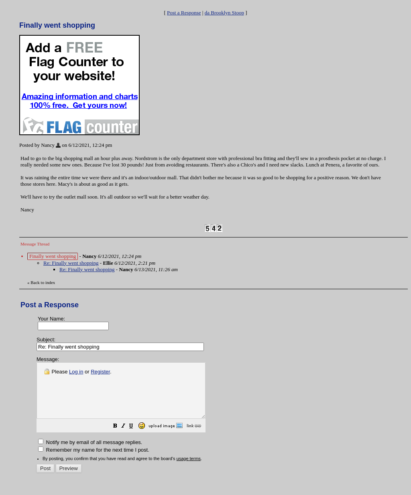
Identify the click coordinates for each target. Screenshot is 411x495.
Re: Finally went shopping (71, 263)
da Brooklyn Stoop (224, 13)
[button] (135, 438)
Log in (76, 372)
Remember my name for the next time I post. (93, 461)
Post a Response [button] (184, 13)
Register (100, 372)
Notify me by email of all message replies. (90, 453)
